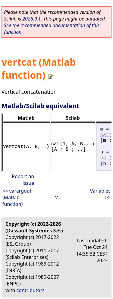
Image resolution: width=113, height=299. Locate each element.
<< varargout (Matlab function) (16, 197)
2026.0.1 (31, 18)
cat (104, 135)
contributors (31, 290)
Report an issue (23, 179)
